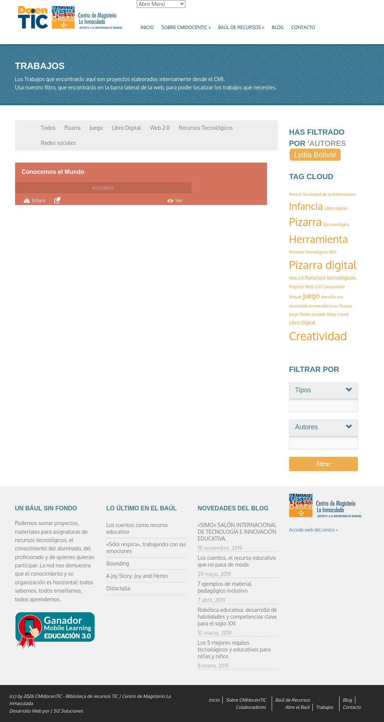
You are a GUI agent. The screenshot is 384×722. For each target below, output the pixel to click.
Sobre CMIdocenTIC (186, 27)
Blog (278, 27)
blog (331, 314)
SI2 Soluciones (68, 711)
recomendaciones (323, 306)
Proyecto (296, 286)
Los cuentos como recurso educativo (137, 528)
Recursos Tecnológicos (206, 127)
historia (295, 194)
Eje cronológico (336, 224)
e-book (343, 314)
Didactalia (118, 588)
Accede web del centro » (313, 530)
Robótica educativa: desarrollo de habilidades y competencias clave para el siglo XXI (237, 617)
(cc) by (15, 696)
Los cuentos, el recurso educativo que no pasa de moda (237, 561)
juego (311, 296)
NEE (332, 252)
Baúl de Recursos (241, 27)
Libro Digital (126, 127)
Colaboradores (251, 707)
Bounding (117, 563)
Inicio (147, 27)
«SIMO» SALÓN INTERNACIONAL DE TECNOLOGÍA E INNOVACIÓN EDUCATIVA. (237, 532)
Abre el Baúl (297, 707)
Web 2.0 (160, 127)
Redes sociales (58, 143)
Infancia (306, 206)
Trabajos (324, 707)
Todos (48, 127)
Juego (96, 127)
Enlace (39, 200)
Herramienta (318, 239)
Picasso (345, 306)
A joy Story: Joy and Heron (137, 576)
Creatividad (318, 336)
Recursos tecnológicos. (331, 277)
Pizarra (72, 127)
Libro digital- (336, 208)
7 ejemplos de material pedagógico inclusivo (225, 587)
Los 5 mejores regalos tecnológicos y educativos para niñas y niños (234, 649)
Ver (179, 200)
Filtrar (323, 464)
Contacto (303, 27)
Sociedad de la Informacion (329, 194)
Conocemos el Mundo (53, 172)
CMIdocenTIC (48, 696)
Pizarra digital (322, 265)
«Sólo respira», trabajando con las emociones (146, 547)
